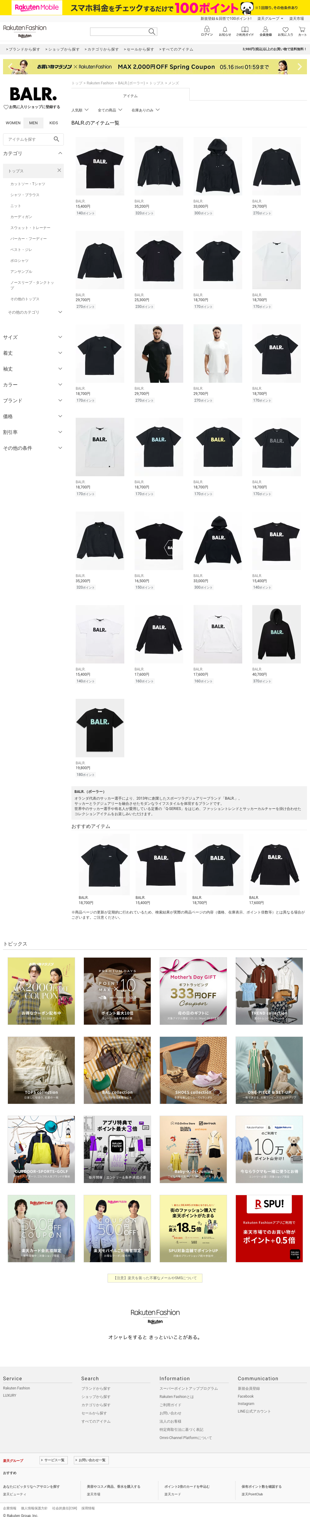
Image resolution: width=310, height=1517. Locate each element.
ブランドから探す (96, 1383)
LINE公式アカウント (254, 1406)
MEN (33, 123)
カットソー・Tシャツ (27, 184)
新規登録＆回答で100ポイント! (226, 18)
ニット (15, 206)
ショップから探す (96, 1391)
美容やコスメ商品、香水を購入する (113, 1481)
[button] (104, 864)
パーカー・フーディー (28, 239)
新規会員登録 (249, 1383)
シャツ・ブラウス (25, 195)
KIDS (54, 123)
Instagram (246, 1398)
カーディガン (21, 217)
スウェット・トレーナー (30, 228)
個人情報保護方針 (34, 1503)
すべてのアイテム (96, 1416)
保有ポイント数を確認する (262, 1481)
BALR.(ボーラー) (131, 83)
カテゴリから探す (96, 1399)
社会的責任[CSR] (64, 1503)
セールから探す (94, 1408)
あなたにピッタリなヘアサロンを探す (31, 1481)
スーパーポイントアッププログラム (189, 1383)
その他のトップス (25, 299)
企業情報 (9, 1503)
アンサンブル (21, 271)
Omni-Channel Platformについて (186, 1432)
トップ (76, 83)
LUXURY (9, 1390)
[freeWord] (33, 139)
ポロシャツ (19, 261)
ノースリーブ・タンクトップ (32, 285)
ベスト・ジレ (21, 250)
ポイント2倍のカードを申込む (187, 1481)
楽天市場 (296, 18)
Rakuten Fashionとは (177, 1391)
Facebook (246, 1391)
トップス (16, 171)
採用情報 (88, 1503)
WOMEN (13, 123)
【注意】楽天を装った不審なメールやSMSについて (155, 1272)
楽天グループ (268, 18)
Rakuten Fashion (100, 83)
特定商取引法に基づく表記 (181, 1424)
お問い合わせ (170, 1408)
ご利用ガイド (170, 1399)
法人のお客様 (170, 1416)
